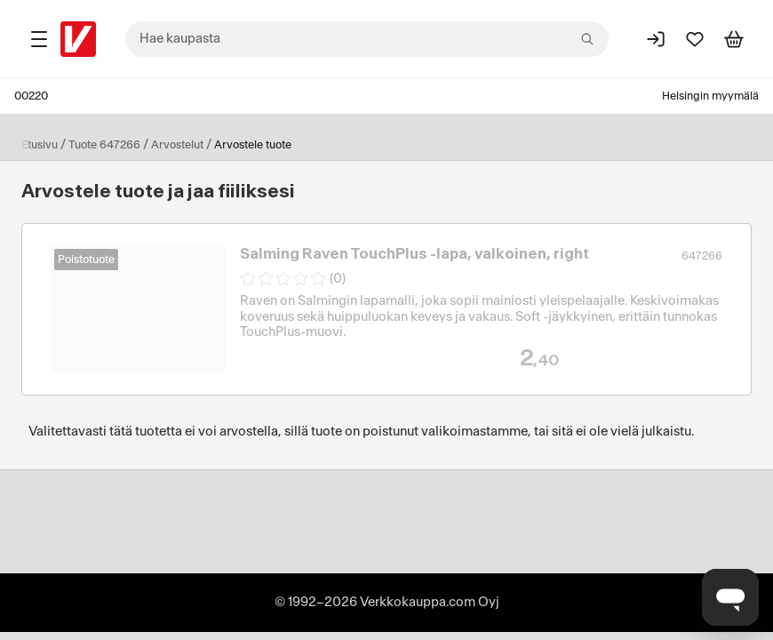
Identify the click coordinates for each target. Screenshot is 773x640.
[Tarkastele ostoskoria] (734, 39)
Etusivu (39, 145)
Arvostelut (177, 145)
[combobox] (367, 39)
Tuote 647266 (104, 145)
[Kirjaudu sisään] (655, 39)
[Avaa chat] (730, 597)
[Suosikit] (695, 39)
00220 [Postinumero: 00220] (31, 96)
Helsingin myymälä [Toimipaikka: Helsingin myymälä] (710, 96)
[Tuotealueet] (39, 39)
